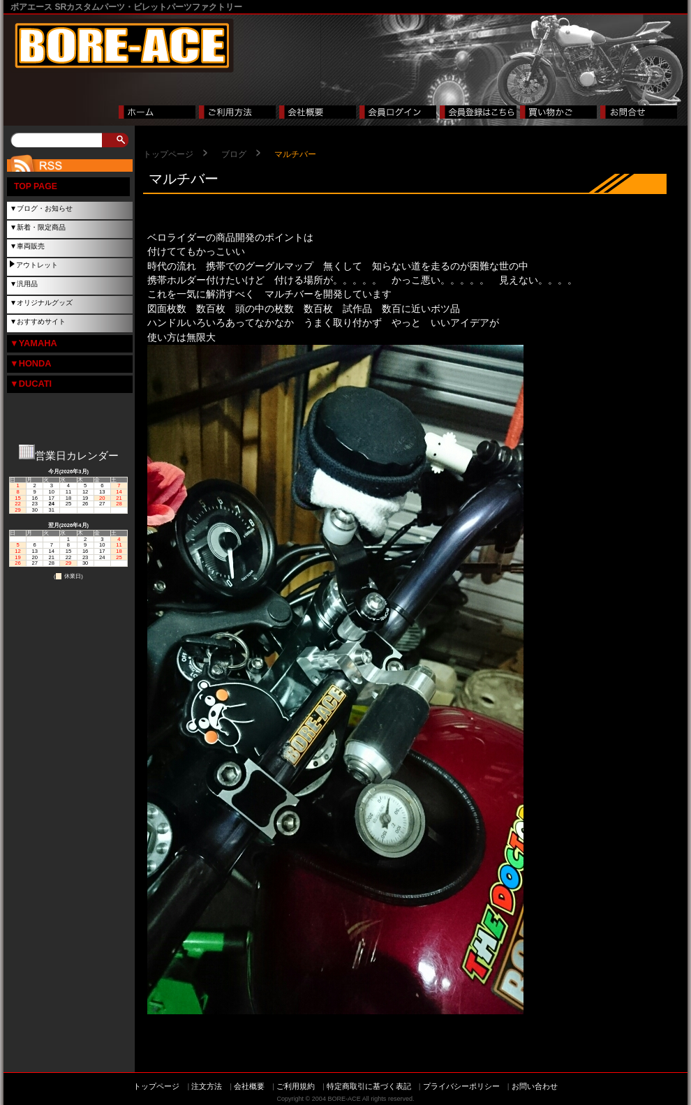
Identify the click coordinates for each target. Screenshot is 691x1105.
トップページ (168, 154)
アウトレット (37, 265)
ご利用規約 (295, 1086)
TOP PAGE (35, 186)
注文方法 (206, 1086)
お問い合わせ (535, 1086)
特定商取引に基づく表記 (369, 1086)
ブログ (233, 154)
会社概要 (249, 1086)
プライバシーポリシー (461, 1086)
